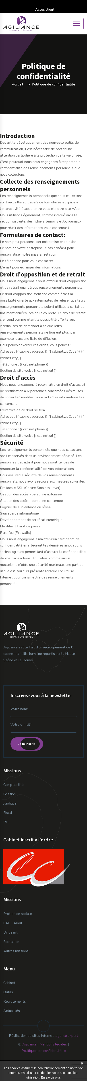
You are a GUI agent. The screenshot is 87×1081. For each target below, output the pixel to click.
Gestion (9, 794)
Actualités (11, 1010)
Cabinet (9, 982)
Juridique (10, 803)
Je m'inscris (26, 744)
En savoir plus (51, 1077)
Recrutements (14, 1001)
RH (5, 822)
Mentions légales (53, 1044)
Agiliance (29, 1044)
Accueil (17, 84)
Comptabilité (13, 784)
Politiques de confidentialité (43, 1050)
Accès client (43, 9)
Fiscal (7, 812)
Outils (8, 992)
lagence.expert (66, 1035)
